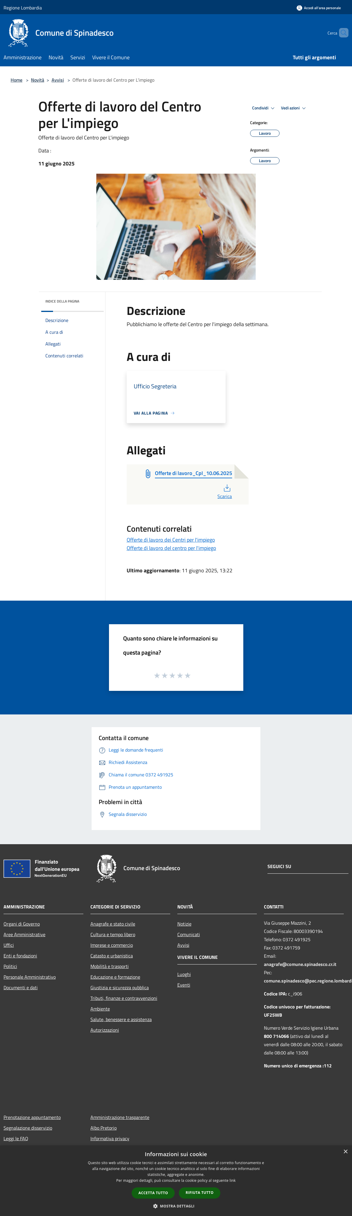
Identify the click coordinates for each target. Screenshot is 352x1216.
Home (16, 79)
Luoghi (184, 974)
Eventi (183, 984)
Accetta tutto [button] (153, 1192)
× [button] (345, 1152)
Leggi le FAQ (16, 1138)
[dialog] (176, 1181)
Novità (37, 79)
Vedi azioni (294, 108)
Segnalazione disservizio (28, 1127)
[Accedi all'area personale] (318, 8)
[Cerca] (341, 33)
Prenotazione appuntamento (32, 1117)
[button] (176, 1206)
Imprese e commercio (111, 945)
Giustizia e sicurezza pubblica (119, 987)
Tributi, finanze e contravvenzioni (123, 998)
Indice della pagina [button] (62, 301)
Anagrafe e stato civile (112, 923)
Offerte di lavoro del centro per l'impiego (171, 548)
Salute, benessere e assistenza (121, 1019)
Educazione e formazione (115, 976)
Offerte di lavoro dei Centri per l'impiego (171, 540)
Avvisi (58, 79)
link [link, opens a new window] (232, 1180)
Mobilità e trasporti (109, 966)
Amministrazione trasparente (119, 1117)
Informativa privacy (109, 1138)
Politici (10, 966)
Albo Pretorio (103, 1127)
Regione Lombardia (23, 7)
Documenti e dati (21, 987)
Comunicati (188, 934)
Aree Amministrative (24, 934)
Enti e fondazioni (20, 955)
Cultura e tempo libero (112, 934)
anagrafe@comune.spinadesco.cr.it (300, 964)
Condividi (264, 108)
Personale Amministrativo (30, 976)
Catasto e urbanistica (111, 955)
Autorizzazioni (104, 1029)
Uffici (9, 945)
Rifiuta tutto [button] (200, 1192)
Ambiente (100, 1008)
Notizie (184, 923)
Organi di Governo (22, 923)
